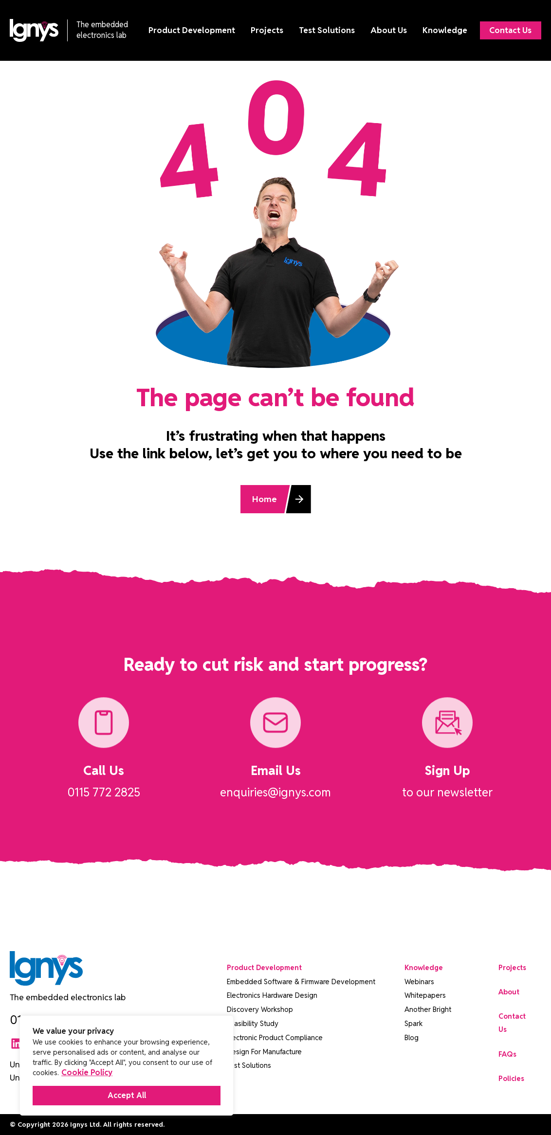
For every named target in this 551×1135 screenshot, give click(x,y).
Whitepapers (425, 995)
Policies (511, 1078)
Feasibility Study (252, 1023)
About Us (388, 30)
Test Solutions (326, 30)
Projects (266, 30)
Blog (411, 1037)
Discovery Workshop (260, 1009)
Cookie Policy (86, 1072)
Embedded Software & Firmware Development (301, 981)
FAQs (507, 1054)
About (508, 991)
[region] (126, 1066)
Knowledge (444, 30)
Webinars (419, 981)
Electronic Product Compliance (275, 1037)
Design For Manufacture (264, 1051)
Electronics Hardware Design (272, 995)
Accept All (127, 1095)
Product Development (191, 30)
